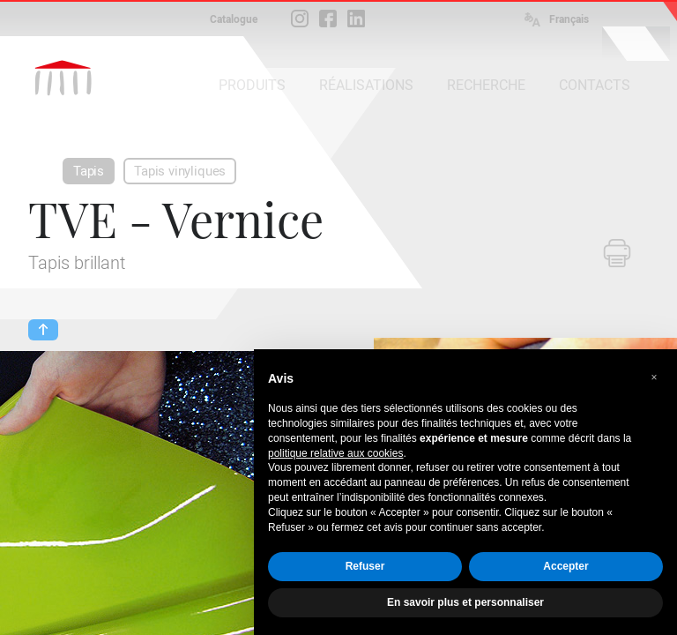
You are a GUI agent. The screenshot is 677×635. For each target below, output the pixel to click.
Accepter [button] (565, 566)
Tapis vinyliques (180, 171)
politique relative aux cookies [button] (335, 453)
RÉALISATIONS (366, 85)
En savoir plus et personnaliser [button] (465, 602)
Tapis (88, 171)
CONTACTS (594, 85)
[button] (654, 377)
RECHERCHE (486, 85)
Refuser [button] (365, 566)
